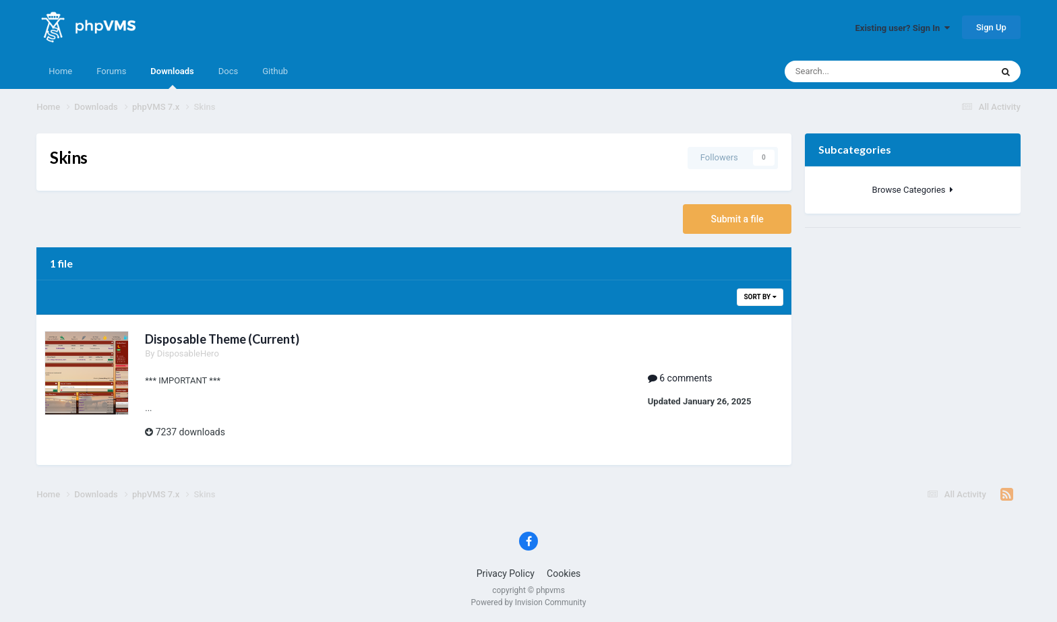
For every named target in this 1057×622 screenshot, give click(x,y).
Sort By (760, 297)
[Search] (850, 71)
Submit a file (737, 219)
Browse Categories (912, 190)
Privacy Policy (506, 573)
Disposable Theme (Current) (222, 339)
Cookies (563, 573)
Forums (111, 71)
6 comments (680, 378)
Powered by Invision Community (528, 602)
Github (275, 71)
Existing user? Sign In (902, 28)
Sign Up (991, 27)
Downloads (171, 77)
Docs (228, 71)
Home (60, 71)
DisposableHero (188, 353)
